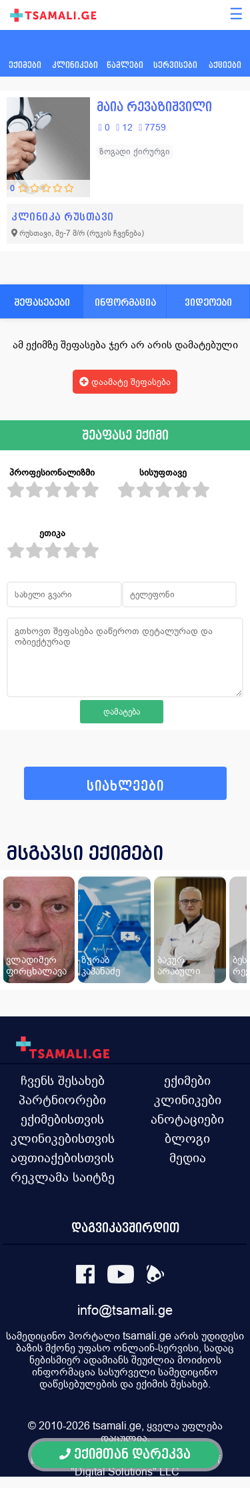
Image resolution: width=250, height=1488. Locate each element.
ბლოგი (187, 1138)
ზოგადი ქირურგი (134, 152)
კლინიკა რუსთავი (62, 216)
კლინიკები (187, 1099)
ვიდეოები (208, 302)
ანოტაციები (187, 1119)
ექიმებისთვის (62, 1119)
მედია (187, 1157)
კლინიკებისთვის (63, 1138)
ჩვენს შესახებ (63, 1080)
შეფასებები (42, 302)
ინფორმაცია (125, 302)
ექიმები (187, 1080)
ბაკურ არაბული (179, 965)
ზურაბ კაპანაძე (100, 965)
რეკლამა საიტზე (63, 1177)
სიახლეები (125, 786)
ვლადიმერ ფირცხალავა (36, 965)
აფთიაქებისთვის (62, 1157)
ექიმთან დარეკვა (125, 1454)
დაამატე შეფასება (125, 381)
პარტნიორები (62, 1099)
